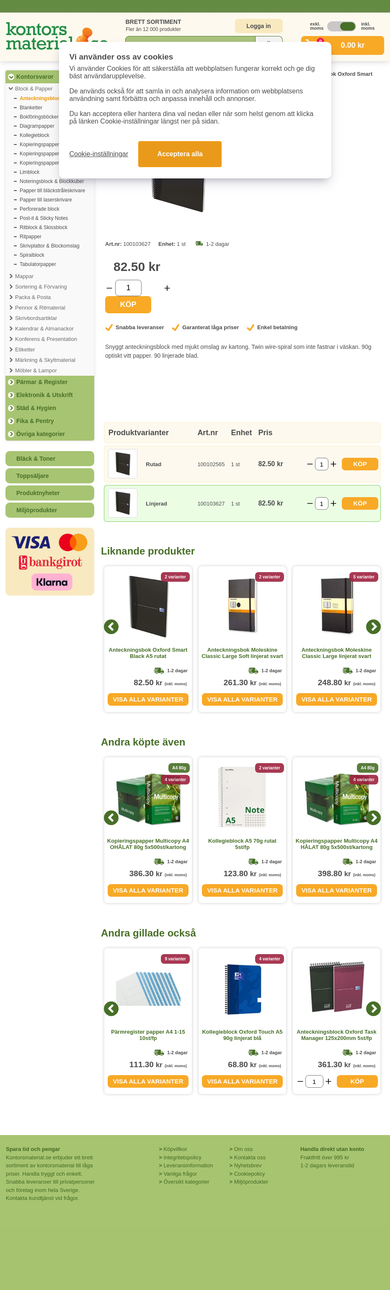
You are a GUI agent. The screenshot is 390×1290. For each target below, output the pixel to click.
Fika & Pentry (35, 421)
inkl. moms (365, 26)
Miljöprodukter (36, 510)
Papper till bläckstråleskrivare (52, 191)
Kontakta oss (250, 1157)
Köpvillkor (175, 1149)
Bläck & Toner (35, 458)
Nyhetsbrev (248, 1165)
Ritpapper (30, 237)
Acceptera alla (180, 153)
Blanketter (31, 108)
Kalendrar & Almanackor (44, 328)
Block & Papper (34, 88)
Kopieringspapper (39, 144)
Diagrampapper (37, 126)
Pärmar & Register (41, 382)
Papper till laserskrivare (46, 200)
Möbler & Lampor (36, 370)
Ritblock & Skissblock (43, 227)
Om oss (243, 1149)
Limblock (29, 172)
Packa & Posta (33, 297)
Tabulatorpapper (38, 264)
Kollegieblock (34, 135)
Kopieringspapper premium (50, 163)
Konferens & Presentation (46, 339)
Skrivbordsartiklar (36, 318)
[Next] (373, 626)
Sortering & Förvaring (41, 287)
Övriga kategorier (40, 434)
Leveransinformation (188, 1165)
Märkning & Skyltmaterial (45, 360)
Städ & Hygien (36, 408)
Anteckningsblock (41, 98)
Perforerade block (39, 209)
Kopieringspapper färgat (46, 154)
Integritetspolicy (182, 1157)
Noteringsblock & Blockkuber (52, 181)
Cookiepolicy (249, 1174)
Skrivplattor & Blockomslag (50, 246)
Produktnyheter (37, 493)
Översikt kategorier (186, 1182)
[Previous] (111, 626)
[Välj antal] (128, 288)
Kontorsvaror (35, 76)
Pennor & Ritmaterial (40, 307)
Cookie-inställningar (99, 153)
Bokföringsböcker (39, 117)
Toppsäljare (32, 475)
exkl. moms (314, 26)
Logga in (258, 26)
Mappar (24, 276)
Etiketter (25, 349)
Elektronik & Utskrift (44, 395)
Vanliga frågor (180, 1174)
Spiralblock (32, 255)
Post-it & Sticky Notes (44, 218)
